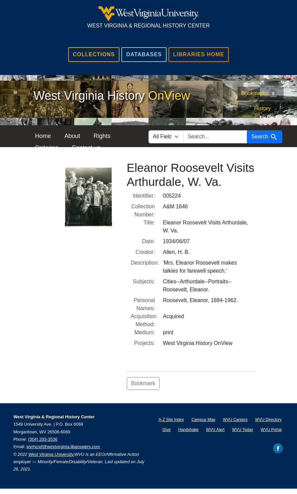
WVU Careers (235, 419)
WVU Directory (268, 419)
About (72, 136)
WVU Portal (271, 429)
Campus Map (203, 419)
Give (167, 429)
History (262, 108)
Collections (94, 54)
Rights (101, 136)
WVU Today (242, 429)
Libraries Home (198, 54)
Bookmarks (259, 93)
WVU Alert (215, 429)
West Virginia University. (51, 454)
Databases (144, 54)
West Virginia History (111, 95)
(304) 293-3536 (43, 439)
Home (43, 136)
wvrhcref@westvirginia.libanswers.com (63, 446)
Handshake (188, 429)
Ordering (46, 147)
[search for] (215, 136)
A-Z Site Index (171, 419)
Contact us (86, 147)
